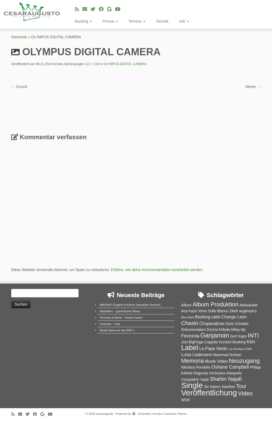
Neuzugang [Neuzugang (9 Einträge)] (244, 360)
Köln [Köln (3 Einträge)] (251, 342)
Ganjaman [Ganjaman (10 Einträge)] (214, 335)
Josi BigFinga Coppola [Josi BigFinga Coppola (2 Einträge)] (199, 342)
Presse (110, 21)
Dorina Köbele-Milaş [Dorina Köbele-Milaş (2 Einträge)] (223, 330)
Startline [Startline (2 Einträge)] (228, 387)
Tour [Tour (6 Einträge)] (241, 386)
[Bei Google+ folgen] (111, 9)
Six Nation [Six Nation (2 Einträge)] (212, 387)
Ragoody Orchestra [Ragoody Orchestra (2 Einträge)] (209, 373)
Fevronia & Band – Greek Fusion (121, 317)
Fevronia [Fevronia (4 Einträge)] (190, 336)
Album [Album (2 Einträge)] (186, 305)
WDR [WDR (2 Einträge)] (185, 400)
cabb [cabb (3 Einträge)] (215, 317)
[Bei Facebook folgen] (103, 9)
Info (184, 21)
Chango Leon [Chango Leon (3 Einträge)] (233, 317)
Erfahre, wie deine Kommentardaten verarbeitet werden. (157, 270)
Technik (162, 21)
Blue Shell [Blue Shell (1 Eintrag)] (187, 317)
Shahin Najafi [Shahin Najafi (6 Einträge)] (226, 379)
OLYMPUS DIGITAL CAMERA (125, 64)
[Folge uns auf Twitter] (95, 9)
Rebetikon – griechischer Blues (120, 311)
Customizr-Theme (174, 413)
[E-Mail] (86, 9)
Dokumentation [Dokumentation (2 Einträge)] (193, 330)
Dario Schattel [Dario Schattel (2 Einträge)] (236, 324)
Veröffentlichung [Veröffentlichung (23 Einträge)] (209, 392)
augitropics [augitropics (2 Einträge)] (248, 311)
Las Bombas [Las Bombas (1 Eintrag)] (236, 349)
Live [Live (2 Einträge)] (248, 349)
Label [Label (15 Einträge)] (189, 348)
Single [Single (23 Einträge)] (192, 385)
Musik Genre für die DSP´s (117, 330)
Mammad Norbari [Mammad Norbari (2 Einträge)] (227, 355)
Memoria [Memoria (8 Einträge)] (192, 360)
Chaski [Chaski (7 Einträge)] (189, 323)
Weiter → (253, 87)
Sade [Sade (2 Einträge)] (204, 380)
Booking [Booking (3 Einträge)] (202, 317)
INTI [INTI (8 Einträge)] (253, 335)
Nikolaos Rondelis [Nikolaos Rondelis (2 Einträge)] (195, 367)
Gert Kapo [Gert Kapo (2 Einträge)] (238, 336)
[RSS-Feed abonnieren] (78, 9)
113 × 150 (91, 64)
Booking (83, 21)
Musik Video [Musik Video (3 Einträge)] (216, 361)
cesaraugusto (104, 413)
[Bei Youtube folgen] (119, 9)
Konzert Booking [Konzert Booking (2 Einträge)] (232, 342)
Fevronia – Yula (110, 324)
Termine (136, 21)
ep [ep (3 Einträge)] (243, 329)
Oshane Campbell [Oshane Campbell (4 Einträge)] (230, 367)
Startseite (19, 37)
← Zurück (19, 87)
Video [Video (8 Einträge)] (245, 393)
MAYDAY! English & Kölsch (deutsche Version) (130, 304)
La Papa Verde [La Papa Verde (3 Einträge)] (213, 348)
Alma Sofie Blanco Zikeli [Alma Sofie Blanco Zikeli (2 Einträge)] (218, 311)
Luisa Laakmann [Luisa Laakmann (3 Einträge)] (196, 354)
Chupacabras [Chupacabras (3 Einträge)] (211, 323)
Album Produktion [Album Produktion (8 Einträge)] (216, 304)
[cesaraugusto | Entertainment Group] (32, 12)
